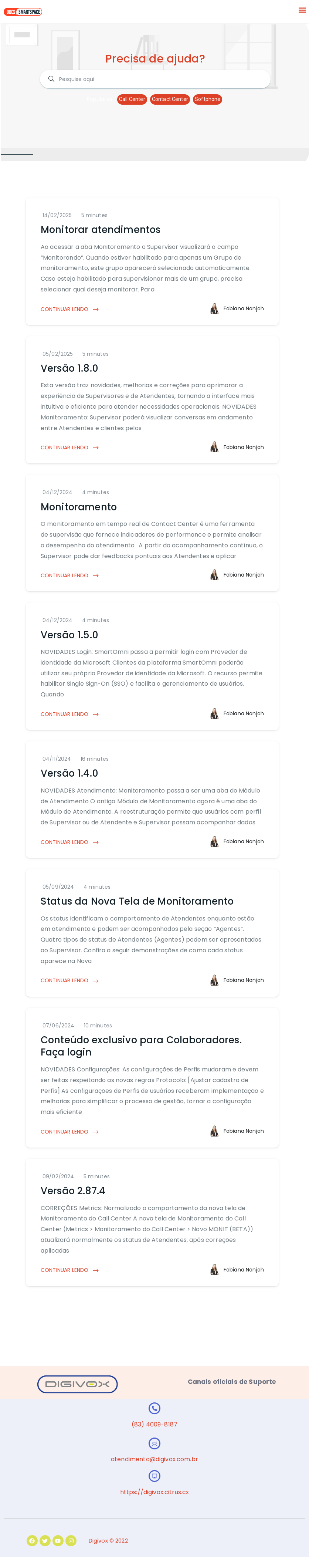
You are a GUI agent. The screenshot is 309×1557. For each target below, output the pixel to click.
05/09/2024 (58, 887)
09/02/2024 (58, 1176)
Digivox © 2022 (108, 1540)
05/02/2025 (58, 354)
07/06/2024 (59, 1025)
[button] (302, 10)
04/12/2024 (58, 492)
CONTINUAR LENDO (70, 309)
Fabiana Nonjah (244, 308)
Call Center (132, 99)
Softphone (207, 99)
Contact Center (170, 99)
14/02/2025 (57, 215)
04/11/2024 (57, 759)
